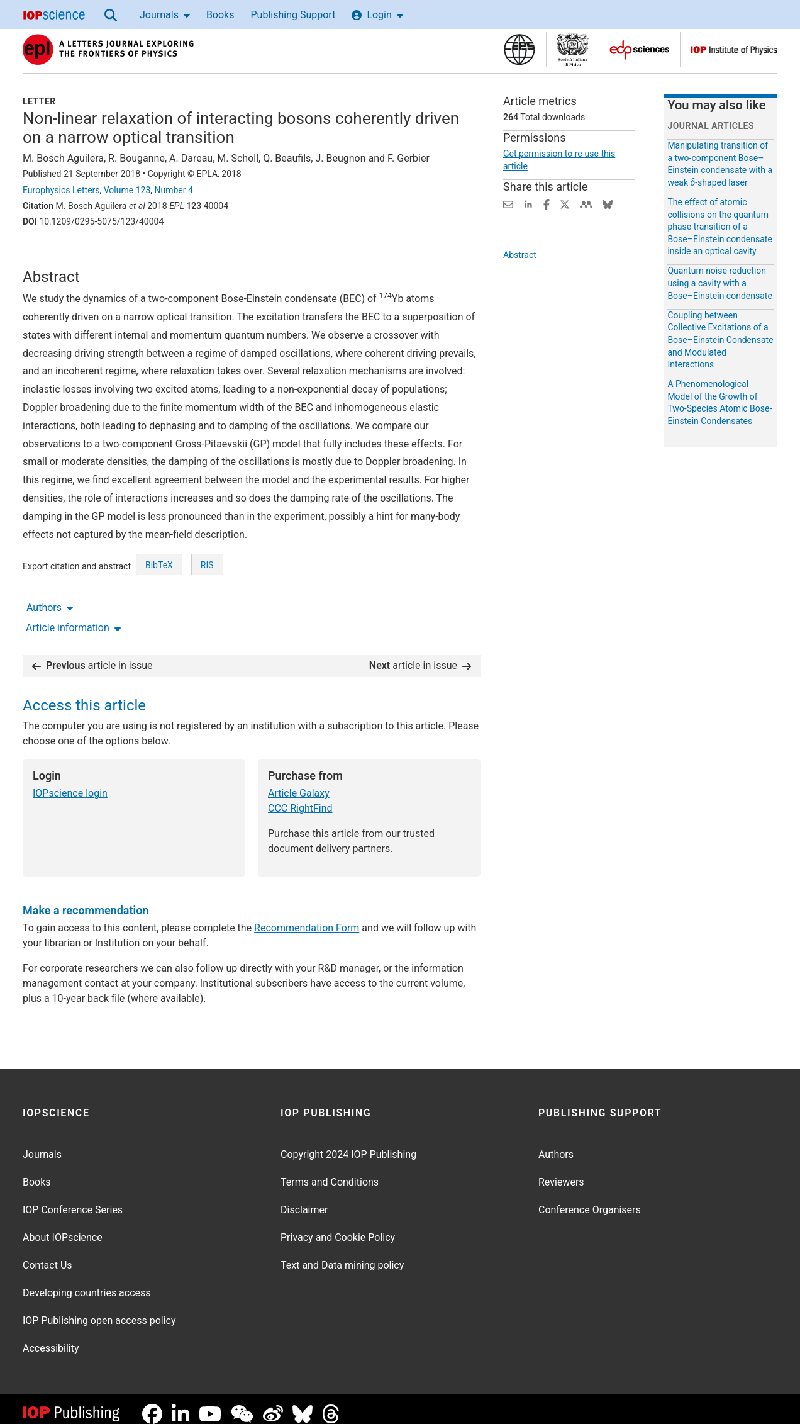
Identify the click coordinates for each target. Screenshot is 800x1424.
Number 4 (173, 190)
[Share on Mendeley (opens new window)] (586, 204)
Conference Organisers (589, 1200)
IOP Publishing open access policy (99, 1310)
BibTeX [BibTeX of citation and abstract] (159, 612)
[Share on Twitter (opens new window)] (565, 204)
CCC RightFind (300, 798)
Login (377, 15)
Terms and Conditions (330, 1172)
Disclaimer (304, 1200)
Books (220, 15)
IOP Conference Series (73, 1200)
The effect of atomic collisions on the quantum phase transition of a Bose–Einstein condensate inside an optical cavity (719, 226)
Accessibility (51, 1338)
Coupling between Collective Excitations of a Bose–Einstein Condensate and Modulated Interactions (720, 339)
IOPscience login (70, 783)
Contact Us (47, 1255)
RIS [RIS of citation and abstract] (207, 612)
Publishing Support (292, 15)
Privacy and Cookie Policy (338, 1227)
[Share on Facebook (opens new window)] (546, 204)
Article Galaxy (299, 783)
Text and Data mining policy (342, 1255)
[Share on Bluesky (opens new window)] (608, 204)
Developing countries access (87, 1283)
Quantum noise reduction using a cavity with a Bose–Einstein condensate (719, 283)
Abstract (519, 284)
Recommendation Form (306, 918)
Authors (49, 256)
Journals (165, 15)
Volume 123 (127, 190)
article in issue (92, 655)
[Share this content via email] (508, 204)
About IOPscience (63, 1227)
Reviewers (561, 1172)
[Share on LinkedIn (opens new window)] (528, 204)
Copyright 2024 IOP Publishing (348, 1144)
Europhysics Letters (61, 190)
